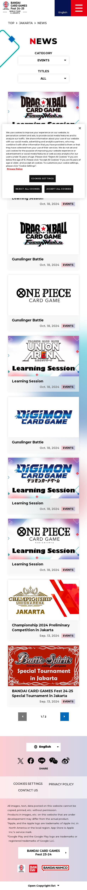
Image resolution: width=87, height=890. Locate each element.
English (62, 12)
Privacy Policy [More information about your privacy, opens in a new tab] (15, 169)
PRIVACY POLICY (61, 784)
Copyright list (42, 885)
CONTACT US (28, 790)
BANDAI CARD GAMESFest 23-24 (43, 852)
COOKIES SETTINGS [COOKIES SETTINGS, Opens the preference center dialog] (42, 178)
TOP (11, 23)
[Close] (80, 128)
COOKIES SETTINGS (28, 784)
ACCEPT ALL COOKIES (58, 189)
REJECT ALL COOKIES (28, 189)
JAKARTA (26, 23)
